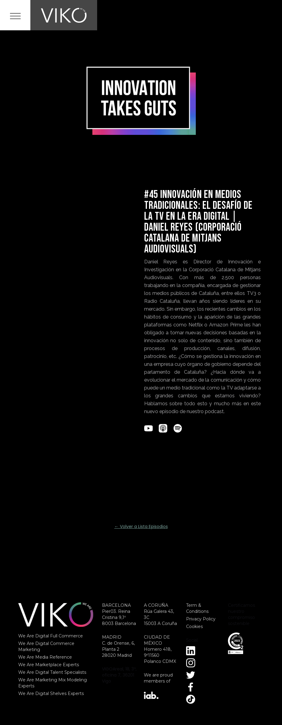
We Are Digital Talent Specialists (52, 672)
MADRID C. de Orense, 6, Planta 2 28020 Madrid (118, 646)
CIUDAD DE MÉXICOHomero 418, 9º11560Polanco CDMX (160, 649)
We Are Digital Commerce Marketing (46, 646)
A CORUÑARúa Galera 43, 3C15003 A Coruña (160, 614)
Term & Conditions (197, 608)
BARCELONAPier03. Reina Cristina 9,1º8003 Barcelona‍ (119, 614)
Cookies (194, 626)
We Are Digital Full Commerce (50, 636)
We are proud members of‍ (158, 678)
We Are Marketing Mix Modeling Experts (52, 683)
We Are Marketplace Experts (48, 664)
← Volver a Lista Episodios (141, 526)
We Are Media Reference (45, 657)
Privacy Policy (201, 619)
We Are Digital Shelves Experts (51, 693)
